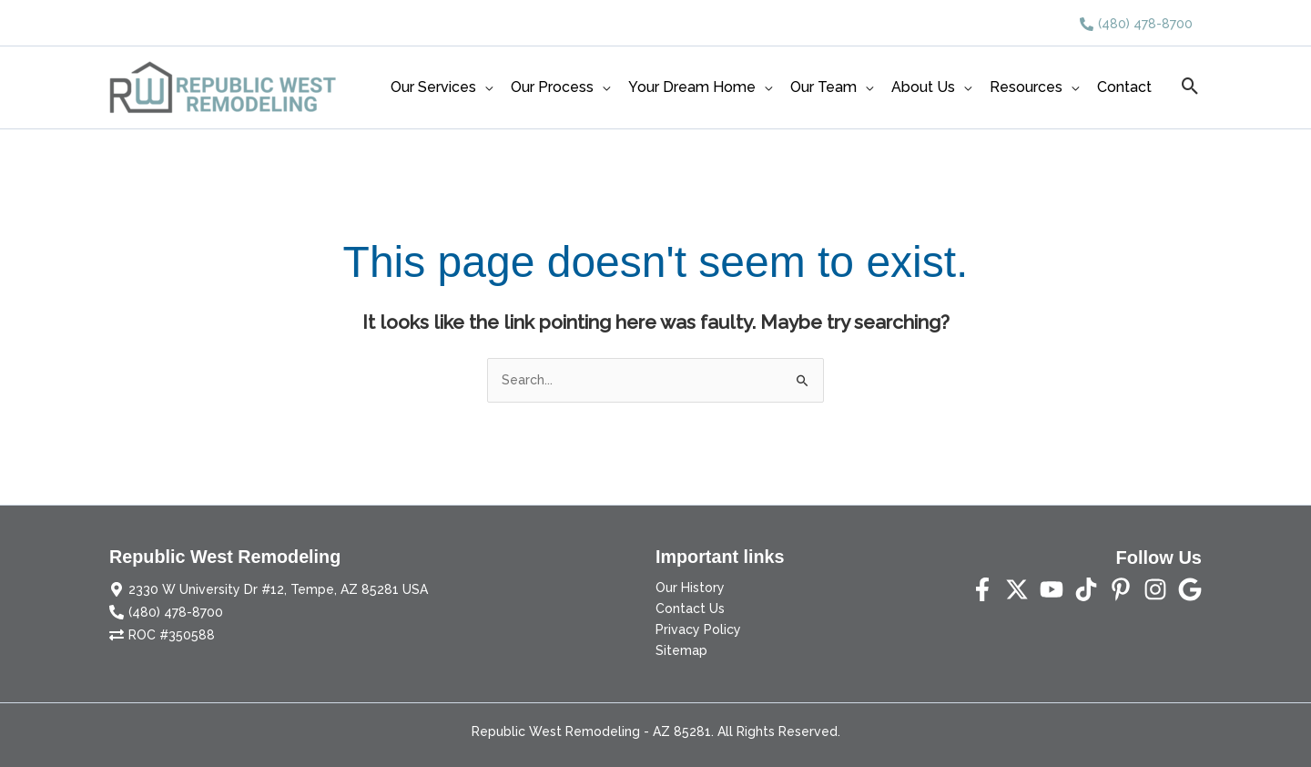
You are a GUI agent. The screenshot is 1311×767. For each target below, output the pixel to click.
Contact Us (690, 608)
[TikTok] (1086, 589)
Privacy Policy (698, 629)
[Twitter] (1017, 589)
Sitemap (681, 650)
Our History (690, 587)
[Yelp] (1190, 589)
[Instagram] (1155, 589)
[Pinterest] (1121, 589)
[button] (1190, 87)
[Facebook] (982, 589)
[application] (484, 87)
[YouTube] (1051, 589)
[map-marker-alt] (268, 589)
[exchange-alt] (162, 635)
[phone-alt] (1136, 23)
